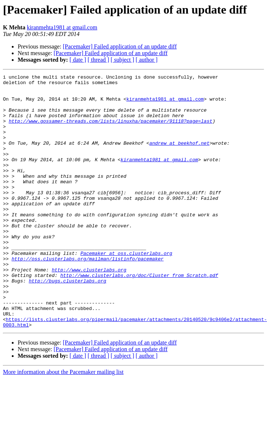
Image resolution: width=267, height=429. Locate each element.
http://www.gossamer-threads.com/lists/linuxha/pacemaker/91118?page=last (111, 130)
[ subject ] (122, 60)
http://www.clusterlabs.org (89, 309)
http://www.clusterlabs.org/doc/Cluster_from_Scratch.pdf (139, 316)
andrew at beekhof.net (179, 157)
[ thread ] (98, 60)
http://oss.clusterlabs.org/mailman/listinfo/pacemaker (87, 296)
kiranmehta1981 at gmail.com (62, 27)
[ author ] (147, 60)
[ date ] (78, 60)
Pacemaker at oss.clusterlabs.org (126, 289)
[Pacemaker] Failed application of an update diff (120, 46)
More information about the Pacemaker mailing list (63, 422)
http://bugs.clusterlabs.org (67, 322)
